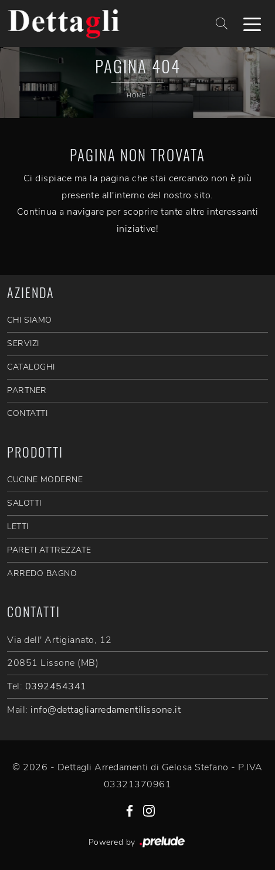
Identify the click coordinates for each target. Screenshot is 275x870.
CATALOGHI (31, 367)
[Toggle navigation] (252, 23)
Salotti (24, 503)
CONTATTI (27, 413)
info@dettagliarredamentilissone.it (105, 709)
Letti (18, 526)
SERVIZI (23, 343)
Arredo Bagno (42, 573)
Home (136, 96)
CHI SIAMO (29, 320)
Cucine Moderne (45, 479)
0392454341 (56, 686)
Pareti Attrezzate (49, 550)
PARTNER (27, 390)
